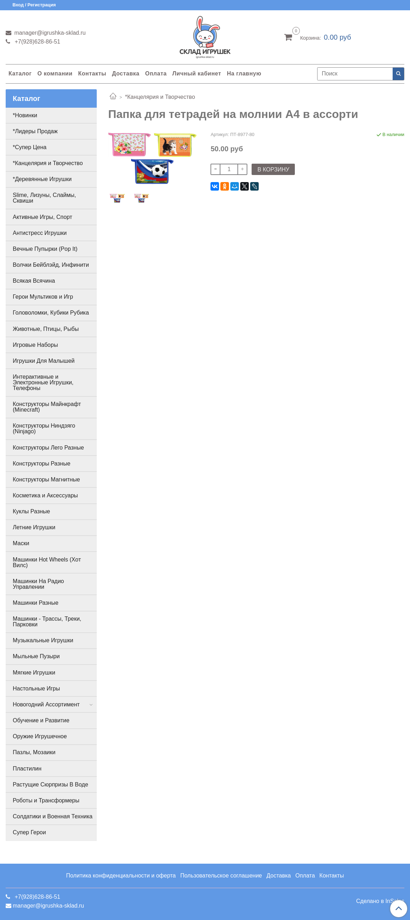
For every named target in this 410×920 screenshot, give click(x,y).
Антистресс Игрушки (40, 233)
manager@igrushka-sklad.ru (49, 33)
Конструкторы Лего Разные (48, 448)
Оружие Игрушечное (40, 736)
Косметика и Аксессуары (45, 495)
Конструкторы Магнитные (46, 479)
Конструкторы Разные (42, 464)
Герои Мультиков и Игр (43, 297)
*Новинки (25, 115)
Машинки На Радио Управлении (38, 584)
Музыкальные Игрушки (43, 640)
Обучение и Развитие (41, 720)
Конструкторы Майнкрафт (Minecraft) (47, 407)
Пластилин (27, 769)
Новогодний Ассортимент (46, 704)
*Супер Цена (29, 147)
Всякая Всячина (34, 281)
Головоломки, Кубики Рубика (51, 313)
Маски (21, 543)
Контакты (92, 73)
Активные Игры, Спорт (42, 217)
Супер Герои (29, 832)
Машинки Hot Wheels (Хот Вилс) (47, 562)
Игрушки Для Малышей (43, 361)
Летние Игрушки (34, 527)
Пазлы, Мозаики (34, 752)
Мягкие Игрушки (34, 673)
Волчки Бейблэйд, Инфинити (51, 265)
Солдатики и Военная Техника (52, 816)
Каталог (20, 73)
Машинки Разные (35, 603)
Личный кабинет (196, 73)
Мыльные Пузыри (36, 656)
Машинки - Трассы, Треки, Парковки (47, 621)
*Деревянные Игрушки (42, 179)
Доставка (126, 73)
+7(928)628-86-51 (36, 42)
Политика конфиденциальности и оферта (121, 876)
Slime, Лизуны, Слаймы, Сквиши (44, 198)
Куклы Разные (31, 511)
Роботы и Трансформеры (46, 800)
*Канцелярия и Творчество (160, 97)
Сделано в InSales (380, 901)
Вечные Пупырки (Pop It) (45, 249)
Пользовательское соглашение (221, 876)
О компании (54, 73)
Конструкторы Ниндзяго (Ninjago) (44, 428)
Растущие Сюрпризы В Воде (50, 784)
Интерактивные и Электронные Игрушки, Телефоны (43, 382)
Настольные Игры (36, 688)
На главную (244, 73)
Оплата (156, 73)
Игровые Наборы (35, 345)
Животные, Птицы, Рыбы (46, 329)
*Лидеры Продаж (35, 131)
